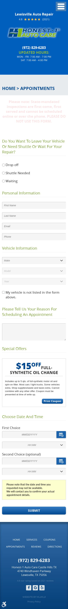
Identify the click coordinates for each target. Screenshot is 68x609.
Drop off (12, 165)
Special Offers (14, 348)
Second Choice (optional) (21, 454)
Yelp (42, 587)
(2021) (45, 19)
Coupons (49, 539)
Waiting (11, 181)
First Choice (11, 428)
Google (35, 587)
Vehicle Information (19, 248)
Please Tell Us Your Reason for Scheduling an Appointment (29, 312)
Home (9, 88)
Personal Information (21, 193)
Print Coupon (52, 401)
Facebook (28, 587)
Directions (55, 546)
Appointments (37, 88)
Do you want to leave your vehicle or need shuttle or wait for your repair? (33, 147)
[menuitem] (16, 539)
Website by (34, 597)
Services (31, 539)
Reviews (36, 546)
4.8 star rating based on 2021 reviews (35, 580)
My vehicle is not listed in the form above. (32, 294)
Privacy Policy (34, 601)
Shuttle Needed (18, 173)
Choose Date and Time (22, 416)
